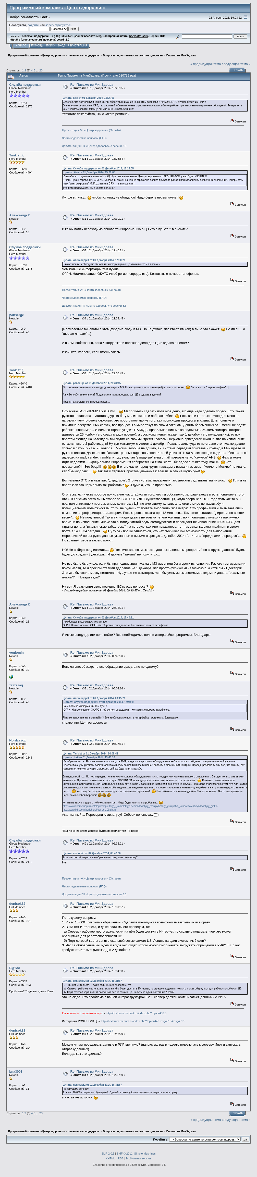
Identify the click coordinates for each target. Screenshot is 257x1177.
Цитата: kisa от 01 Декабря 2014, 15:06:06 (88, 97)
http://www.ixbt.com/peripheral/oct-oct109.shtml (89, 809)
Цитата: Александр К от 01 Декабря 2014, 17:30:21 (94, 260)
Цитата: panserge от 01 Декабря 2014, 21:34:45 (92, 383)
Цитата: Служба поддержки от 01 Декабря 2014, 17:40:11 (98, 617)
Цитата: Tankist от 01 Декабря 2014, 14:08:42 (90, 753)
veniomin (16, 652)
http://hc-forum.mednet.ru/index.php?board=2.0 (39, 39)
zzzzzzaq (16, 685)
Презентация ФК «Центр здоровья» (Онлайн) (91, 130)
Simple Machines (145, 1153)
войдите (33, 25)
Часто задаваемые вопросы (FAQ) (84, 138)
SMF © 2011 (124, 1153)
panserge (16, 315)
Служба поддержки (25, 84)
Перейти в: (160, 1139)
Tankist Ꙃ (16, 155)
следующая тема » (236, 64)
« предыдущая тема (205, 64)
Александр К (19, 215)
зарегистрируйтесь (58, 25)
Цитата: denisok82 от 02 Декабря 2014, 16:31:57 (92, 981)
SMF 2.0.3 (107, 1153)
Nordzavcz (17, 740)
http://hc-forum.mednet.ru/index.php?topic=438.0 (136, 1013)
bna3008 (15, 1071)
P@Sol (14, 968)
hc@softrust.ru (138, 36)
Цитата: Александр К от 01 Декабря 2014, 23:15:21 (94, 698)
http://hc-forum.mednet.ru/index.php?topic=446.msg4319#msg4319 (143, 1021)
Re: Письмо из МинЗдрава (91, 84)
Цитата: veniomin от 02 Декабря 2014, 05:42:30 (92, 853)
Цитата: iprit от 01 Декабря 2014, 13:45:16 (89, 757)
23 (41, 70)
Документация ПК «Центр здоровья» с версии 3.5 (94, 145)
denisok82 (17, 904)
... (37, 70)
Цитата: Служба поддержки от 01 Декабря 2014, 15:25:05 (98, 168)
